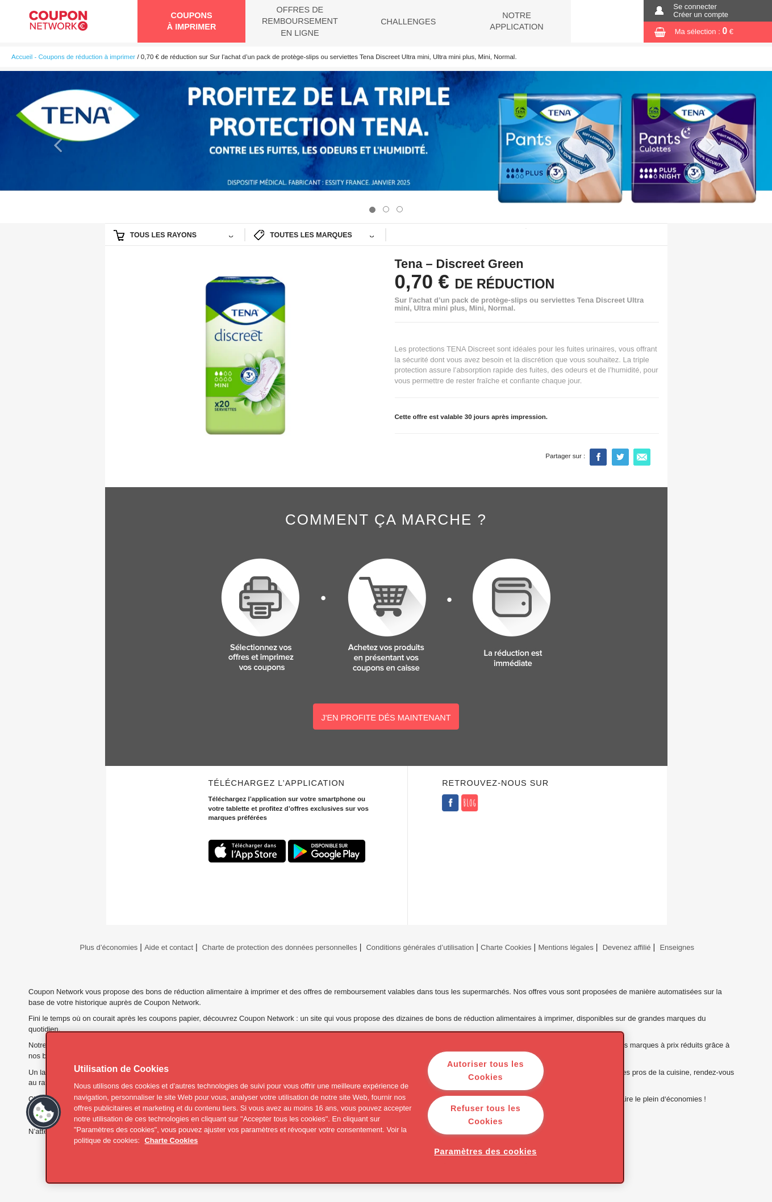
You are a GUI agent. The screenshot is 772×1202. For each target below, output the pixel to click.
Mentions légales (565, 947)
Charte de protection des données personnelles (279, 947)
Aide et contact (168, 947)
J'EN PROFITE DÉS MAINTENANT (385, 717)
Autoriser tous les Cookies (485, 1070)
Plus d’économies (107, 947)
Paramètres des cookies (485, 1151)
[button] (58, 147)
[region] (334, 1107)
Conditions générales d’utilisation (420, 947)
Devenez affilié (627, 947)
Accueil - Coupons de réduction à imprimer (73, 56)
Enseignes (677, 947)
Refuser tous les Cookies (485, 1115)
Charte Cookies (506, 947)
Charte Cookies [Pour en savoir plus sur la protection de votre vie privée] (171, 1140)
